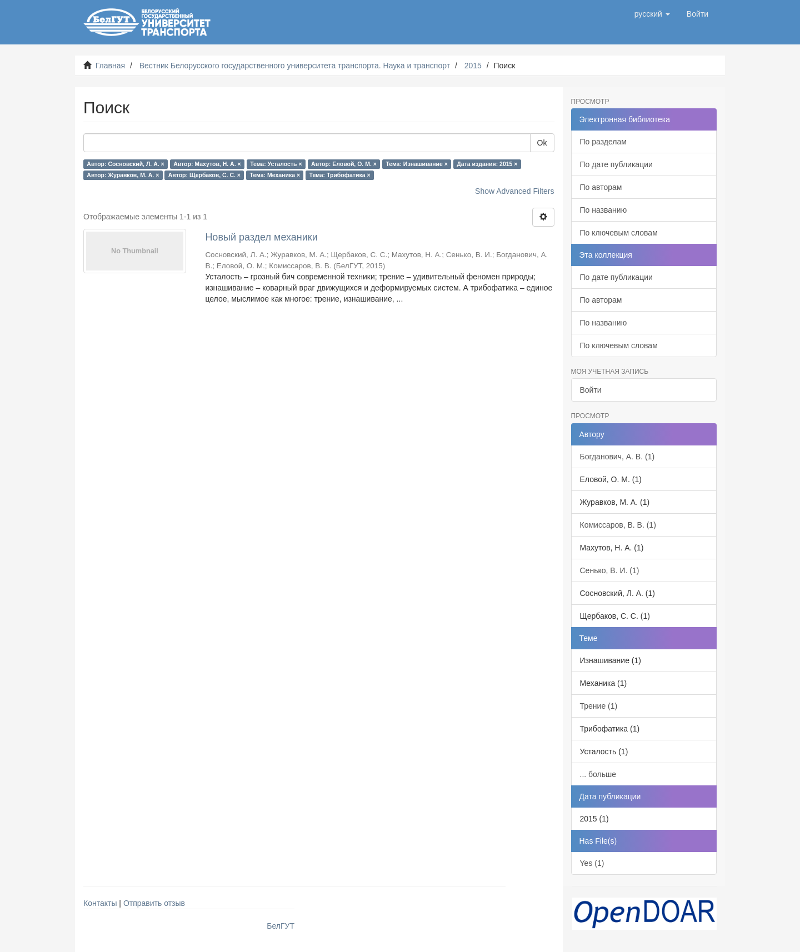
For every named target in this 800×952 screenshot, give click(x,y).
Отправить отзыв (154, 903)
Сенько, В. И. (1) (609, 570)
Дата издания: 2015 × (487, 164)
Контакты (100, 903)
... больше (598, 774)
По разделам (603, 141)
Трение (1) (599, 706)
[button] (652, 14)
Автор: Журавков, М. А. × (123, 175)
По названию (603, 210)
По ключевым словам (619, 232)
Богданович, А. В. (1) (617, 456)
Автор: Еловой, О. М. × (344, 164)
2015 (473, 65)
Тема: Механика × (274, 175)
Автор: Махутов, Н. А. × (207, 164)
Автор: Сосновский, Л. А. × (125, 164)
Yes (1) (592, 863)
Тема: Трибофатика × (340, 175)
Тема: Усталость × (276, 164)
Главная (110, 65)
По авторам (601, 187)
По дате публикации (616, 164)
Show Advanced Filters (514, 191)
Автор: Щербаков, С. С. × (204, 175)
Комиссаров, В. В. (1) (618, 524)
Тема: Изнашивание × (416, 164)
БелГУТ (280, 925)
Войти (591, 389)
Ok (542, 142)
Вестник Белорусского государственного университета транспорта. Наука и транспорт (294, 65)
